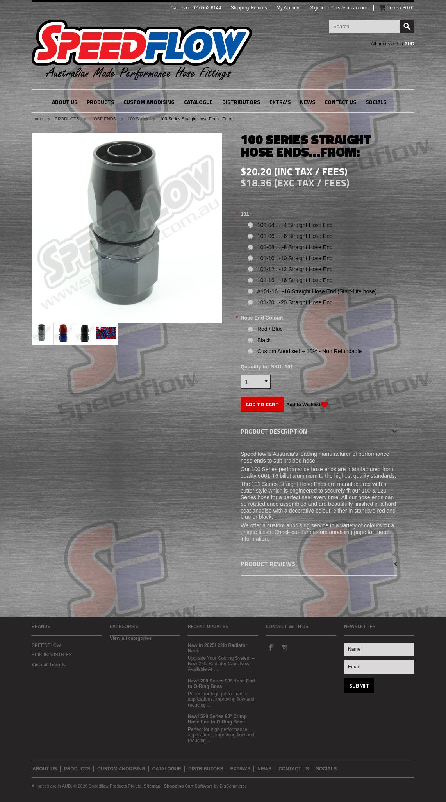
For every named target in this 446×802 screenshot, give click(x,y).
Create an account (350, 8)
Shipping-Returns (249, 8)
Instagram (284, 647)
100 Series (138, 118)
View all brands (49, 665)
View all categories (131, 638)
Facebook (270, 647)
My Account (289, 8)
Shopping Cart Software (188, 786)
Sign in (317, 8)
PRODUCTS (67, 118)
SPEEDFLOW (46, 645)
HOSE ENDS (103, 118)
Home (37, 118)
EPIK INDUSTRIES (52, 654)
